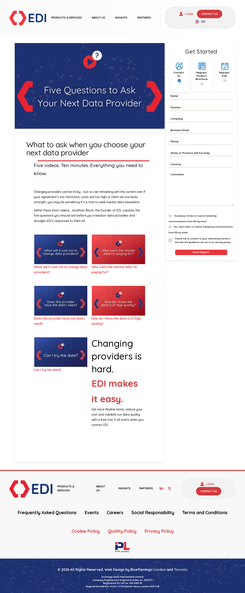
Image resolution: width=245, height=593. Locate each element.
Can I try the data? (47, 370)
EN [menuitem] (203, 21)
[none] (200, 21)
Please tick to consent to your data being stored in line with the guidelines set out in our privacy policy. (203, 240)
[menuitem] (200, 21)
